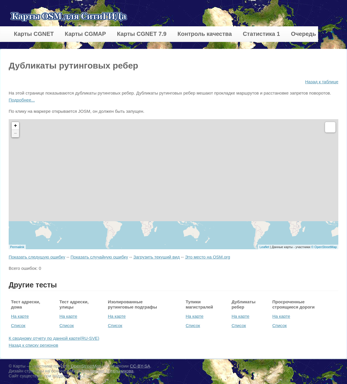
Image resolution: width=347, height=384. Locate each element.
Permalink (17, 247)
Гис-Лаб (84, 375)
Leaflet (264, 247)
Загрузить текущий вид (156, 256)
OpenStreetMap (86, 365)
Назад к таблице (321, 81)
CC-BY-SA (140, 365)
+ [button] (15, 125)
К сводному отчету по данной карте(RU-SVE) (54, 338)
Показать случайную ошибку (99, 256)
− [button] (15, 133)
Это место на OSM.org (207, 256)
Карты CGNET (34, 34)
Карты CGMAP (85, 34)
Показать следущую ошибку (37, 256)
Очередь (303, 34)
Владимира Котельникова (108, 370)
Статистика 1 (261, 34)
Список (18, 325)
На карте (20, 316)
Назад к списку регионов (33, 345)
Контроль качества (205, 34)
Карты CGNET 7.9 (141, 34)
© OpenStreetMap (324, 247)
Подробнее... (22, 99)
